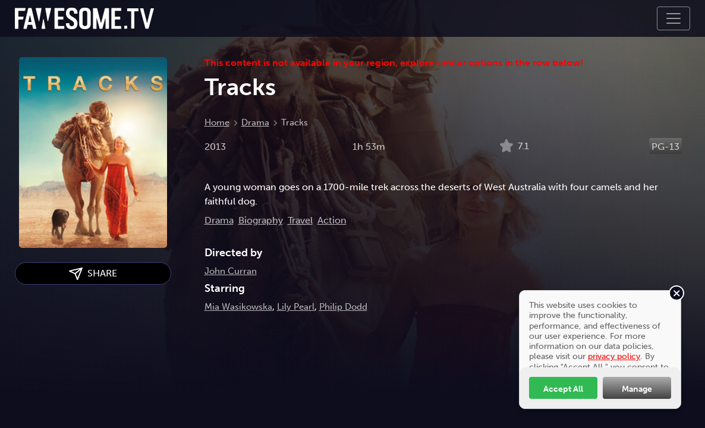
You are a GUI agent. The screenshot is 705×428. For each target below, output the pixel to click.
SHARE (93, 274)
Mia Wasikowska (238, 306)
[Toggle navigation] (673, 18)
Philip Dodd (343, 306)
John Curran (230, 271)
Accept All (563, 388)
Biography (260, 220)
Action (332, 220)
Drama (255, 122)
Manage (637, 388)
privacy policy (614, 356)
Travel (300, 220)
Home (216, 122)
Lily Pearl (295, 306)
